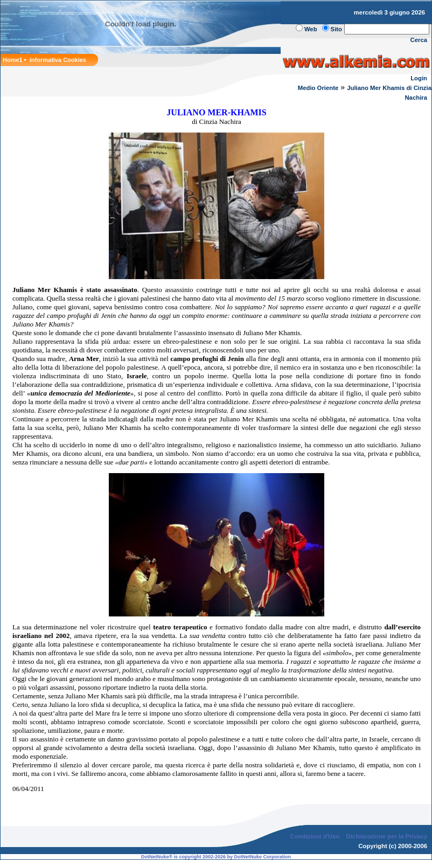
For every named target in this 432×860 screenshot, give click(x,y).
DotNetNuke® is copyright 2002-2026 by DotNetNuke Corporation (216, 856)
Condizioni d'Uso (314, 836)
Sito (336, 29)
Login (418, 78)
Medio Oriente (318, 88)
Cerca (419, 40)
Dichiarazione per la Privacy (387, 836)
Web (310, 29)
